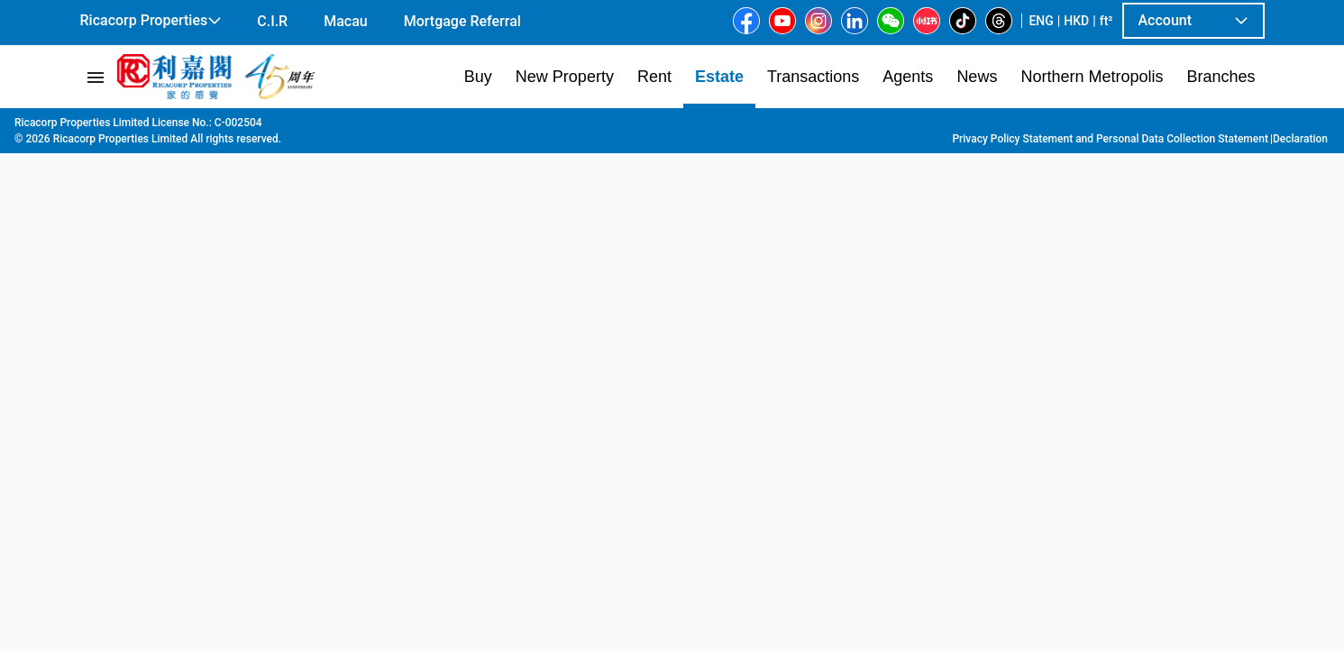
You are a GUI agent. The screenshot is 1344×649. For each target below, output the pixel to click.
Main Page (108, 127)
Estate (170, 127)
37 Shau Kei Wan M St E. (720, 127)
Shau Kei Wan (594, 127)
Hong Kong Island (253, 127)
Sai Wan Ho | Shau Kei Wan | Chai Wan (428, 127)
